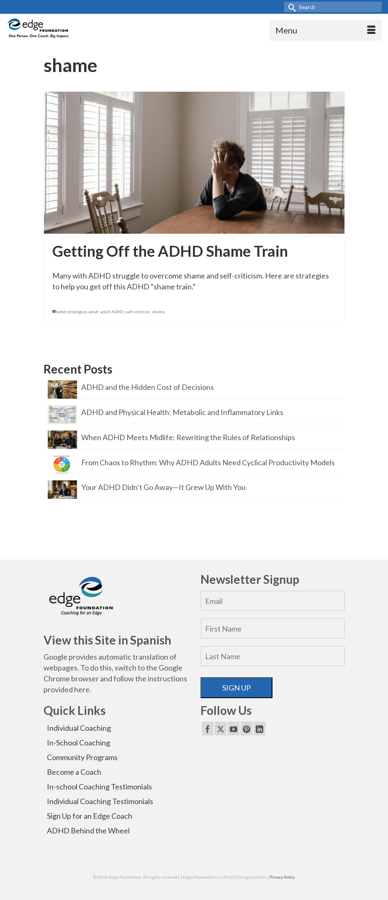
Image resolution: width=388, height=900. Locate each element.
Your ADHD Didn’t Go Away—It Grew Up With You (163, 486)
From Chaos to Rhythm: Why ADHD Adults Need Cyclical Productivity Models (208, 462)
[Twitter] (220, 728)
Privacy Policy (282, 876)
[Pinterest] (246, 728)
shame (158, 311)
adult (94, 311)
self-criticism (137, 311)
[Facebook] (207, 728)
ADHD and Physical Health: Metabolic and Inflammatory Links (182, 411)
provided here (67, 689)
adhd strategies (72, 311)
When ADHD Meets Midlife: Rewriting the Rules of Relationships (188, 437)
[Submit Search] (290, 7)
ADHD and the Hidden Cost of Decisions (147, 386)
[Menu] (325, 30)
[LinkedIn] (259, 728)
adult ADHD (111, 311)
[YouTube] (233, 728)
